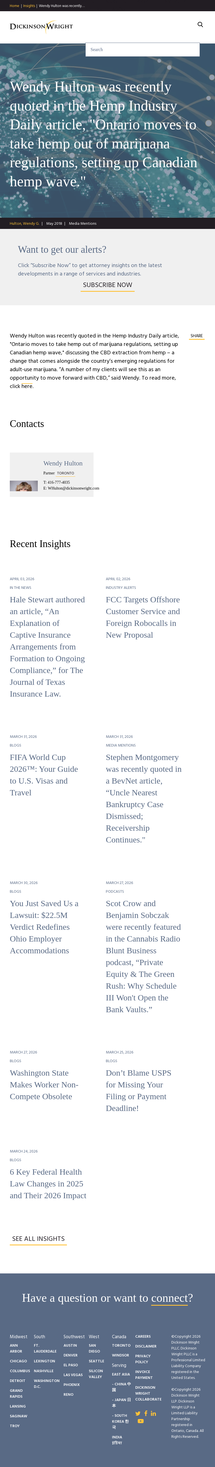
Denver (71, 1355)
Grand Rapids (16, 1394)
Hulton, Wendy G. (24, 224)
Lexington (44, 1361)
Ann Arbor (16, 1348)
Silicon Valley (96, 1374)
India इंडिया (117, 1440)
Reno (68, 1395)
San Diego (94, 1348)
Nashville (43, 1371)
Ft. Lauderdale (45, 1348)
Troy (15, 1426)
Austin (70, 1346)
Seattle (96, 1361)
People (144, 16)
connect (169, 1297)
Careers (92, 24)
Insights (29, 6)
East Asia (121, 1375)
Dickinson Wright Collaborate (148, 1393)
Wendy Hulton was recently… (62, 6)
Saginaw (18, 1416)
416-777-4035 (59, 482)
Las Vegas (73, 1375)
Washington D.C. (47, 1384)
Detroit (17, 1381)
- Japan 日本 (121, 1403)
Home (14, 6)
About (120, 24)
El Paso (71, 1365)
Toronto (121, 1346)
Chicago (18, 1361)
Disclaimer (145, 1346)
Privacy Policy (143, 1359)
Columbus (20, 1371)
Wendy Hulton (63, 463)
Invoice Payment (144, 1375)
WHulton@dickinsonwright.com (73, 488)
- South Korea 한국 (120, 1422)
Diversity (175, 16)
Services (83, 16)
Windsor (120, 1355)
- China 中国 (121, 1387)
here (27, 386)
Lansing (18, 1406)
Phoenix (72, 1385)
